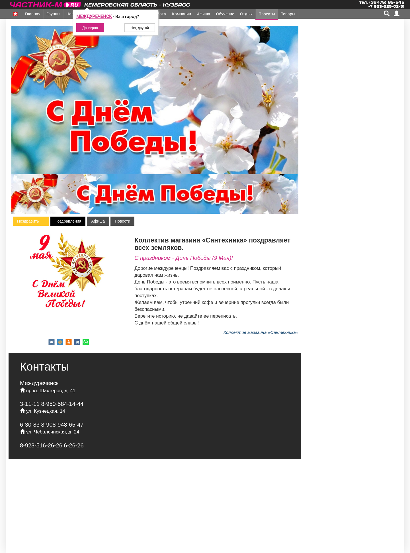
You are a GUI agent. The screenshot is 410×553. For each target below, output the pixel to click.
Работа (159, 14)
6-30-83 (30, 425)
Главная (32, 14)
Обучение (225, 14)
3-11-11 (30, 404)
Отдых (246, 14)
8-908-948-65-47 (62, 425)
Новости (122, 221)
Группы (53, 14)
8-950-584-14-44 (62, 404)
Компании (181, 14)
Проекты (267, 14)
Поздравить (28, 221)
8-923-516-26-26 (42, 445)
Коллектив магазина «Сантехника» (261, 332)
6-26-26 (74, 445)
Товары (288, 14)
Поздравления (68, 221)
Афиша (203, 14)
